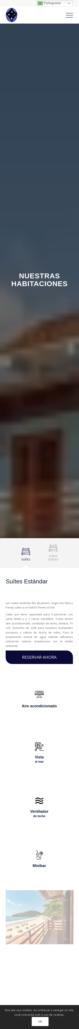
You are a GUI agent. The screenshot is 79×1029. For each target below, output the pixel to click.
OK (40, 1021)
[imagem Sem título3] (41, 974)
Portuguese (49, 3)
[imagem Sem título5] (41, 918)
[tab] (26, 556)
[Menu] (67, 15)
